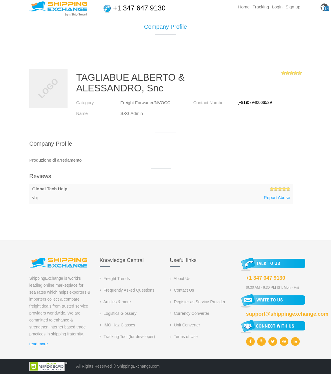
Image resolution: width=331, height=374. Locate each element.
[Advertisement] (165, 54)
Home (244, 6)
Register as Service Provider (197, 301)
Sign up (292, 6)
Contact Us (182, 290)
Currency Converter (189, 313)
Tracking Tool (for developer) (127, 336)
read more (38, 344)
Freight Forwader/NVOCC (145, 102)
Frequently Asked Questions (127, 290)
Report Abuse (277, 197)
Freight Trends (115, 278)
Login (277, 6)
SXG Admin (131, 113)
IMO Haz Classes (117, 325)
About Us (180, 278)
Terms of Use (184, 336)
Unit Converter (185, 325)
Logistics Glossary (118, 313)
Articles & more (115, 301)
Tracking (260, 6)
